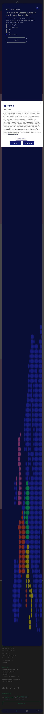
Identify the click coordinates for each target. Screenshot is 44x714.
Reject (15, 143)
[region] (22, 124)
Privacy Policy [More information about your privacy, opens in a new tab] (11, 134)
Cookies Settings (21, 138)
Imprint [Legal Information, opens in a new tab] (16, 134)
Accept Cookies (28, 143)
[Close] (40, 103)
